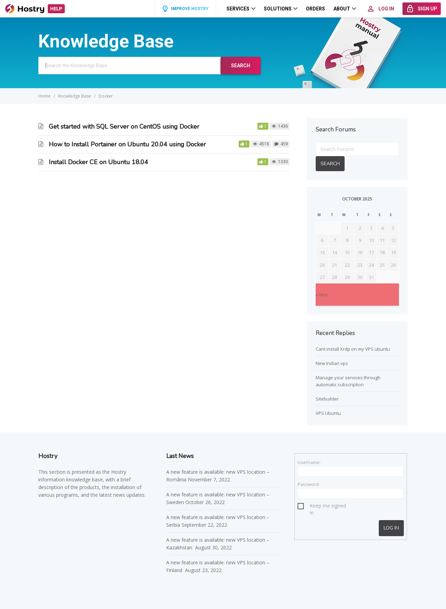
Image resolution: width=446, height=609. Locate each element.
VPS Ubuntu (328, 413)
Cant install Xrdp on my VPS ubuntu (353, 349)
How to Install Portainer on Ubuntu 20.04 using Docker (127, 144)
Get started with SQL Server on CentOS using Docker (124, 126)
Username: (309, 462)
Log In (391, 528)
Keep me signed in (328, 506)
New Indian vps (332, 363)
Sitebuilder (327, 399)
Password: (309, 484)
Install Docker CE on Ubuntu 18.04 (98, 162)
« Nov (322, 294)
